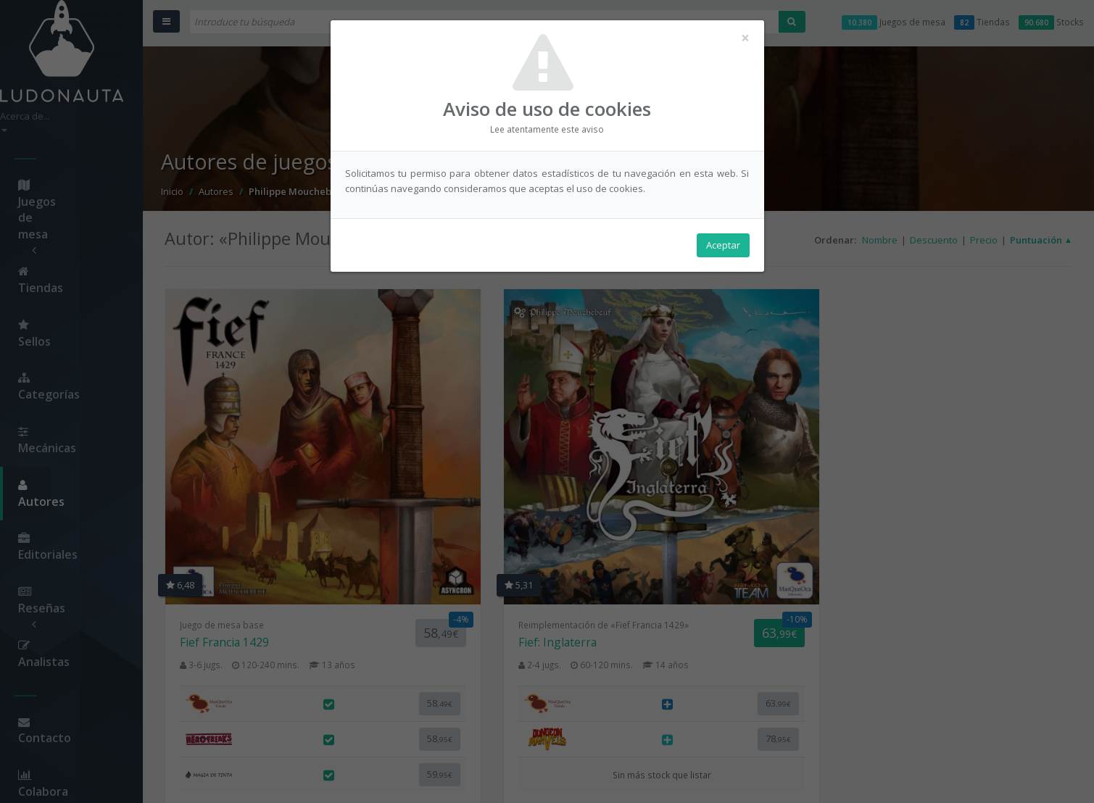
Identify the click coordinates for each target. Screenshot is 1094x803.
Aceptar (723, 247)
